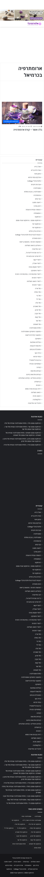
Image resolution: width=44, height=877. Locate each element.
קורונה (38, 367)
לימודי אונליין (37, 263)
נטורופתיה (26, 862)
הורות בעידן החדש (35, 231)
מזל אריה (38, 288)
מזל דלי (38, 299)
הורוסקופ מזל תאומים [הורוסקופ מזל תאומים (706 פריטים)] (35, 844)
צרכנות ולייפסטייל (35, 360)
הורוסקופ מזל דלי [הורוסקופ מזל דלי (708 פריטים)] (9, 828)
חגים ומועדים (36, 238)
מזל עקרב (38, 313)
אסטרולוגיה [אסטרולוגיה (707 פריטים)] (37, 816)
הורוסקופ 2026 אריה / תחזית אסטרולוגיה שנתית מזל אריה (22, 445)
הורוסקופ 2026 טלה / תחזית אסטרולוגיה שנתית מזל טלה (22, 423)
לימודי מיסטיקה (36, 270)
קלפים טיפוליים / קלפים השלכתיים (30, 378)
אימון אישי (37, 174)
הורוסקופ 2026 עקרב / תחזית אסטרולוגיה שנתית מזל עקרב (22, 796)
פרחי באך (38, 353)
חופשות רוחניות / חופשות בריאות (30, 242)
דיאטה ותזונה (36, 202)
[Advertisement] (22, 478)
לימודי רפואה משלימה (34, 281)
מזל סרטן (38, 310)
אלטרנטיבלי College (34, 181)
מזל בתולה (37, 292)
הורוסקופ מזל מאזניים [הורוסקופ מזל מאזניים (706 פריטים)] (21, 832)
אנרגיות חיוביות (36, 184)
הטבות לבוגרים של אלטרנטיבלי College (28, 235)
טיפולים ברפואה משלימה (33, 245)
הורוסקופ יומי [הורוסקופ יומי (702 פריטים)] (15, 820)
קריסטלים (37, 382)
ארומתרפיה (37, 195)
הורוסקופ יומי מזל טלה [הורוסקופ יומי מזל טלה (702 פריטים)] (34, 824)
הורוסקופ (38, 217)
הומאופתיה (37, 213)
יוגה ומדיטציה (36, 249)
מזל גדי (38, 296)
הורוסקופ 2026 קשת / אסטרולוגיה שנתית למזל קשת (24, 800)
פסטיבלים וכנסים (35, 349)
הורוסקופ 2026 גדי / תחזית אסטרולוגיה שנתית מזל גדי (23, 803)
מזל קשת (38, 317)
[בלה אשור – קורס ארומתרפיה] (22, 113)
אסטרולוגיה (37, 188)
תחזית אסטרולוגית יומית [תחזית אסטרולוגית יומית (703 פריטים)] (19, 844)
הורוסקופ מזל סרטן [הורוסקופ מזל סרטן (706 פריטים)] (35, 836)
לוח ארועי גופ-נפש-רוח (33, 256)
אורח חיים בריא (36, 170)
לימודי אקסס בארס (35, 267)
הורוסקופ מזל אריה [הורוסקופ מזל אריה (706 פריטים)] (20, 824)
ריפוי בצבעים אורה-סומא (33, 389)
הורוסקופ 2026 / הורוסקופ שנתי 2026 (28, 220)
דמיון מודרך (37, 206)
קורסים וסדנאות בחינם (33, 374)
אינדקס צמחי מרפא (34, 177)
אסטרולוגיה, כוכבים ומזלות (32, 192)
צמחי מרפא (37, 357)
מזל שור (38, 321)
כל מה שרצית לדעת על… (33, 253)
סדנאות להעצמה (35, 346)
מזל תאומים (37, 324)
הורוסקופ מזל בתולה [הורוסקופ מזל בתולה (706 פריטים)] (35, 828)
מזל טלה (38, 303)
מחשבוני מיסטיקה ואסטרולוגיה (31, 331)
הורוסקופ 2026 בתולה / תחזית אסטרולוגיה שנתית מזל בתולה (21, 786)
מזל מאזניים (37, 306)
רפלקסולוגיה (37, 400)
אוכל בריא (37, 167)
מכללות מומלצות (35, 342)
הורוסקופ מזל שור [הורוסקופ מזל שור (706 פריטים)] (22, 840)
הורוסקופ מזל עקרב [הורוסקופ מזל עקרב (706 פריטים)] (21, 836)
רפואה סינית (37, 396)
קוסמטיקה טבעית (35, 364)
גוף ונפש (38, 199)
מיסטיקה (38, 339)
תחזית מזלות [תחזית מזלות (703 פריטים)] (37, 848)
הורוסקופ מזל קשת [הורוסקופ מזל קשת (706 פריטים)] (35, 840)
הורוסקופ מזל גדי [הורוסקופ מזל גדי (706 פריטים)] (21, 828)
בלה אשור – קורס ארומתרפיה (27, 129)
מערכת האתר (36, 126)
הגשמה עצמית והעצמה (33, 210)
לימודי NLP (37, 260)
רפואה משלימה (36, 392)
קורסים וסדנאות (36, 371)
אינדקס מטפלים (33, 869)
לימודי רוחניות (36, 278)
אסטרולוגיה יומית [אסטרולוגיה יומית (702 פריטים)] (26, 816)
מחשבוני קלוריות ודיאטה (33, 335)
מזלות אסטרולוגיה (35, 328)
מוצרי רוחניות (36, 285)
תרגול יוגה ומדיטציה (34, 403)
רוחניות (38, 385)
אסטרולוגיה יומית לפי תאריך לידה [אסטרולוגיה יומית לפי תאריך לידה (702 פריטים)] (31, 820)
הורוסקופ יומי (36, 224)
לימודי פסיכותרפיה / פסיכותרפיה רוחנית (28, 274)
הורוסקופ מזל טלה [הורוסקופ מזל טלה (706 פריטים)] (36, 832)
